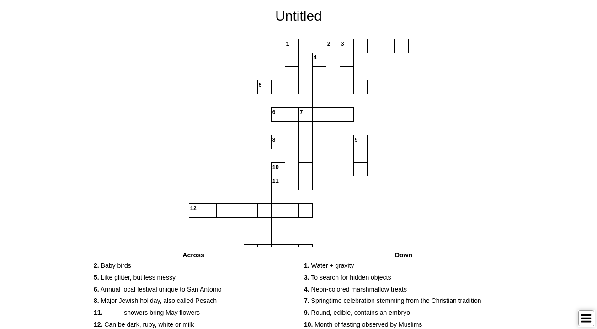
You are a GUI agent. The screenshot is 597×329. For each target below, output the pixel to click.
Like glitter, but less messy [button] (135, 277)
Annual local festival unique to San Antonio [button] (157, 289)
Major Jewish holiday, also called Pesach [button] (155, 300)
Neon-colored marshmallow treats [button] (355, 289)
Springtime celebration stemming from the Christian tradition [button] (392, 300)
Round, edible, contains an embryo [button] (357, 312)
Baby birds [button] (112, 265)
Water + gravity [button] (329, 265)
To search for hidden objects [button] (347, 277)
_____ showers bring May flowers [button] (147, 312)
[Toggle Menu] (586, 318)
